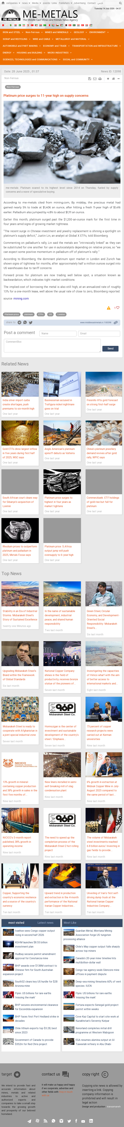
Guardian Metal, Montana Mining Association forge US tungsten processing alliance (87, 935)
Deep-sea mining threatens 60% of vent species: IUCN (98, 984)
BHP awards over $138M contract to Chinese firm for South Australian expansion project (30, 970)
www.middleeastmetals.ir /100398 (95, 322)
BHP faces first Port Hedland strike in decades (37, 1019)
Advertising (80, 3)
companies (13, 3)
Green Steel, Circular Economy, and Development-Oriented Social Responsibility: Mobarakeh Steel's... (103, 619)
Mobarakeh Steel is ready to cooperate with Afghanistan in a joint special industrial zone (20, 731)
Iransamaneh (114, 1107)
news (26, 3)
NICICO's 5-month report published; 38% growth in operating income (17, 842)
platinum (28, 314)
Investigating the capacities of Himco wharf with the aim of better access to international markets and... (103, 677)
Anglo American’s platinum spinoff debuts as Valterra (60, 451)
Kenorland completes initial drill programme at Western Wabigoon (95, 1030)
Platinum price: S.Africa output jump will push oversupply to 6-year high (59, 551)
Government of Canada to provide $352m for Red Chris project (34, 1042)
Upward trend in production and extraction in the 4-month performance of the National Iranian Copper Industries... (62, 899)
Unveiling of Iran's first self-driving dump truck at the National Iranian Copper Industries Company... (103, 899)
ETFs (40, 314)
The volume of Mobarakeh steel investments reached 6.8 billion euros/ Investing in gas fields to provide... (103, 844)
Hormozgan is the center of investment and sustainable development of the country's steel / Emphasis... (62, 733)
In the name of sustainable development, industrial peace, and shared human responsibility (60, 617)
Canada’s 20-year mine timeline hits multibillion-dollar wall (96, 960)
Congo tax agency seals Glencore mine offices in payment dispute (97, 972)
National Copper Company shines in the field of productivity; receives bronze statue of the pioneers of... (61, 677)
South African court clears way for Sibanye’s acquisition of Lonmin (20, 502)
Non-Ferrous (11, 78)
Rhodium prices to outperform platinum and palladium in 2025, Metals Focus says (20, 551)
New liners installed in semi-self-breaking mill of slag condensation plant (61, 786)
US (50, 314)
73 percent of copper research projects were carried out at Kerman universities (100, 733)
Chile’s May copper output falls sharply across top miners (98, 949)
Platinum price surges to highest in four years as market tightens (58, 502)
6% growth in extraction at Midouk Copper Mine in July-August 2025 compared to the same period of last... (103, 788)
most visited (16, 923)
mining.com (21, 299)
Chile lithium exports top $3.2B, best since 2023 (36, 1030)
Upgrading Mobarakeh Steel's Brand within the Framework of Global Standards (19, 675)
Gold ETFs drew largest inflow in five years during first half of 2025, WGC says (20, 453)
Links (54, 3)
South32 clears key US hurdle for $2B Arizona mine (36, 984)
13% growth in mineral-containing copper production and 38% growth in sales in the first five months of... (20, 788)
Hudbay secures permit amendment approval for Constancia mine (35, 956)
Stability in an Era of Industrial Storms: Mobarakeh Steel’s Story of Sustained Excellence (20, 615)
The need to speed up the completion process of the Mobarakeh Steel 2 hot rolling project (61, 844)
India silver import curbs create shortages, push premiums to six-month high (18, 404)
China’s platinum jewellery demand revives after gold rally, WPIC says (102, 453)
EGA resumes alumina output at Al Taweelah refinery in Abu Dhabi (95, 1042)
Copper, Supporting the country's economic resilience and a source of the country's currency (19, 899)
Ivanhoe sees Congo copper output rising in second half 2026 (35, 933)
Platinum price (12, 314)
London (61, 314)
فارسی (100, 3)
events (46, 3)
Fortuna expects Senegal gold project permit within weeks (97, 1007)
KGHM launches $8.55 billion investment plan (31, 945)
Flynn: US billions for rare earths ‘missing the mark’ (33, 995)
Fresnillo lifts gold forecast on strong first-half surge (102, 402)
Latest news (45, 923)
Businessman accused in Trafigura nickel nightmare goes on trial (59, 404)
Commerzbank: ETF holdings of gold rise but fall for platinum (103, 502)
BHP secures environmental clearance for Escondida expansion (36, 1007)
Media (36, 3)
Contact (92, 3)
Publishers (65, 3)
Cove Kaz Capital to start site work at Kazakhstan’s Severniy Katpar (97, 1019)
